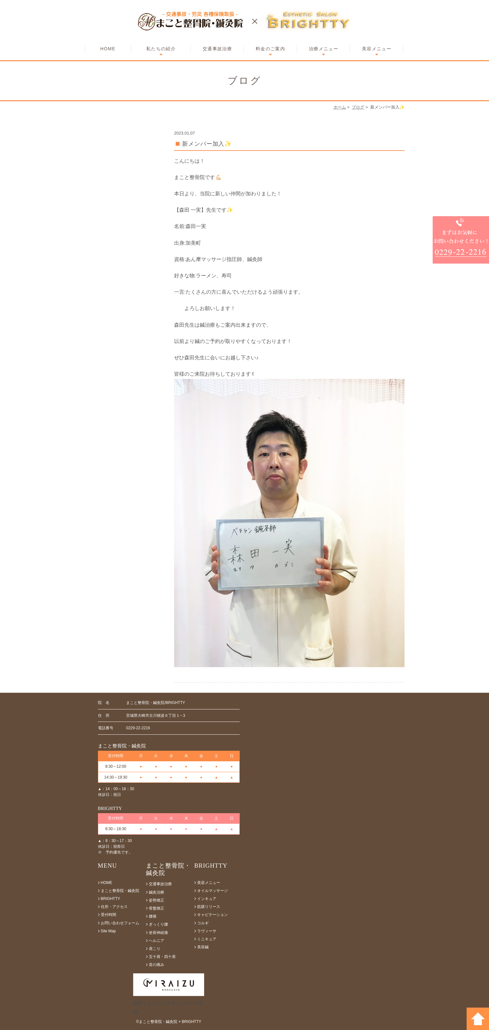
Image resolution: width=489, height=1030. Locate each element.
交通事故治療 (217, 48)
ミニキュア (206, 939)
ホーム (339, 107)
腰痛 (152, 916)
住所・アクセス (114, 906)
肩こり (154, 948)
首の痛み (156, 964)
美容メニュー (376, 48)
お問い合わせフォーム (120, 923)
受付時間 (108, 914)
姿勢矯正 (156, 900)
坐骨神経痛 (158, 932)
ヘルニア (156, 940)
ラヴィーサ (206, 931)
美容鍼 (203, 947)
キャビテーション (212, 914)
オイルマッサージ (212, 890)
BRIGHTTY (110, 898)
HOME (108, 48)
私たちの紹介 (161, 48)
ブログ (358, 107)
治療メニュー (323, 48)
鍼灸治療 (156, 892)
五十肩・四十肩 (162, 956)
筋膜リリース (208, 906)
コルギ (203, 923)
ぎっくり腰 (158, 924)
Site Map (108, 931)
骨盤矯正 (156, 908)
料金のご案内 (270, 48)
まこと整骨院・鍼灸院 (120, 890)
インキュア (206, 898)
